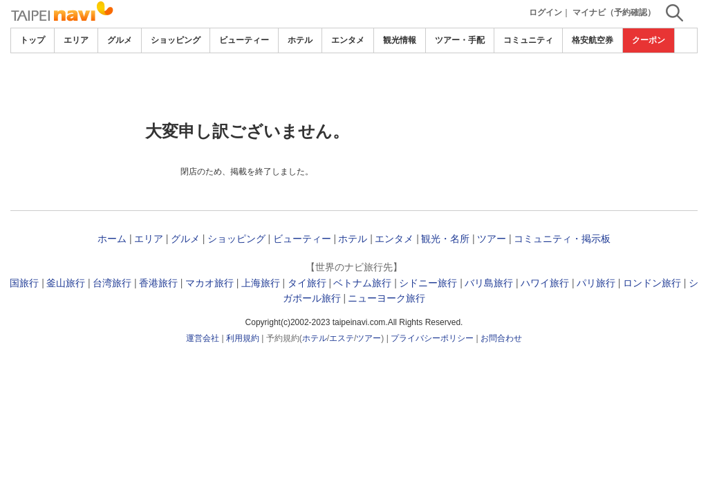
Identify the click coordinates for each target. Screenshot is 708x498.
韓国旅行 (19, 282)
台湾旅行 (112, 282)
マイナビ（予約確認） (613, 12)
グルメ (119, 40)
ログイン (545, 12)
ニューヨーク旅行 (386, 298)
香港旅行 (158, 282)
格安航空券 (592, 40)
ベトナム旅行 (362, 282)
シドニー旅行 (428, 282)
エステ (341, 338)
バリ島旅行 (489, 282)
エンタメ (347, 40)
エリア (76, 40)
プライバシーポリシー (432, 338)
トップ (32, 40)
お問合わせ (501, 338)
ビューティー (244, 40)
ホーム (112, 238)
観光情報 (399, 40)
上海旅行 (260, 282)
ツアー (491, 238)
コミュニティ (528, 40)
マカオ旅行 (209, 282)
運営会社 (202, 338)
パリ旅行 (596, 282)
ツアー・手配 (460, 40)
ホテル (300, 40)
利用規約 (242, 338)
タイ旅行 (307, 282)
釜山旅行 (65, 282)
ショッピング (176, 40)
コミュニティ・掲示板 (562, 238)
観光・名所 (445, 238)
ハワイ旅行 (545, 282)
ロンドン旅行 (652, 282)
